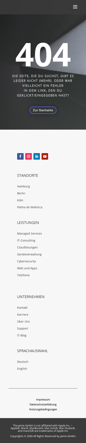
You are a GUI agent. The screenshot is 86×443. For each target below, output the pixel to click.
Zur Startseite (43, 110)
